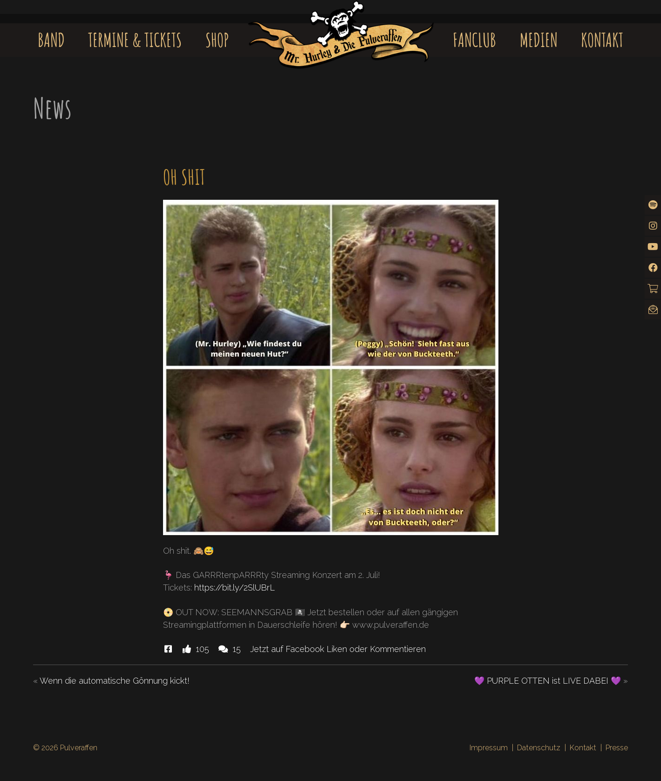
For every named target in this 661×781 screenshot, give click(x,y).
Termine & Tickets (135, 40)
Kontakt (602, 40)
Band (51, 40)
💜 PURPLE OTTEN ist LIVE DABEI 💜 (547, 681)
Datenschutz (538, 747)
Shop (217, 40)
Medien (539, 40)
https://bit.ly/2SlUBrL (234, 587)
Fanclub (474, 40)
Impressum (489, 747)
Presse (617, 747)
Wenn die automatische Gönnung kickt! (115, 681)
